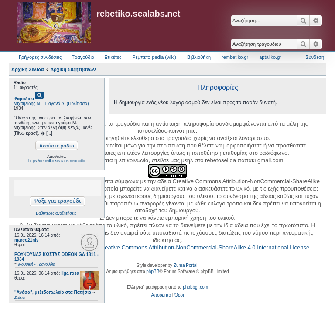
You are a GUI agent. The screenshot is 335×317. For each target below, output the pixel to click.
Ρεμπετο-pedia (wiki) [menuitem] (154, 57)
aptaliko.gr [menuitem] (270, 57)
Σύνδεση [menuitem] (315, 57)
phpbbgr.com (195, 287)
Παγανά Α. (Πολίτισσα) (67, 103)
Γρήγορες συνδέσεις (40, 57)
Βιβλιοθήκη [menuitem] (199, 57)
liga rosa (70, 273)
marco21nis (26, 240)
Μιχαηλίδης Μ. (27, 103)
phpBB (152, 271)
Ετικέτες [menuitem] (112, 57)
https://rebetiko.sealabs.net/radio (56, 161)
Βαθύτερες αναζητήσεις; (56, 213)
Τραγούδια (83, 57)
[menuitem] (161, 295)
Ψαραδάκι (24, 98)
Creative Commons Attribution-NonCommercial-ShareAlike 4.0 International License (204, 247)
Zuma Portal (185, 265)
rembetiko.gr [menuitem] (235, 57)
